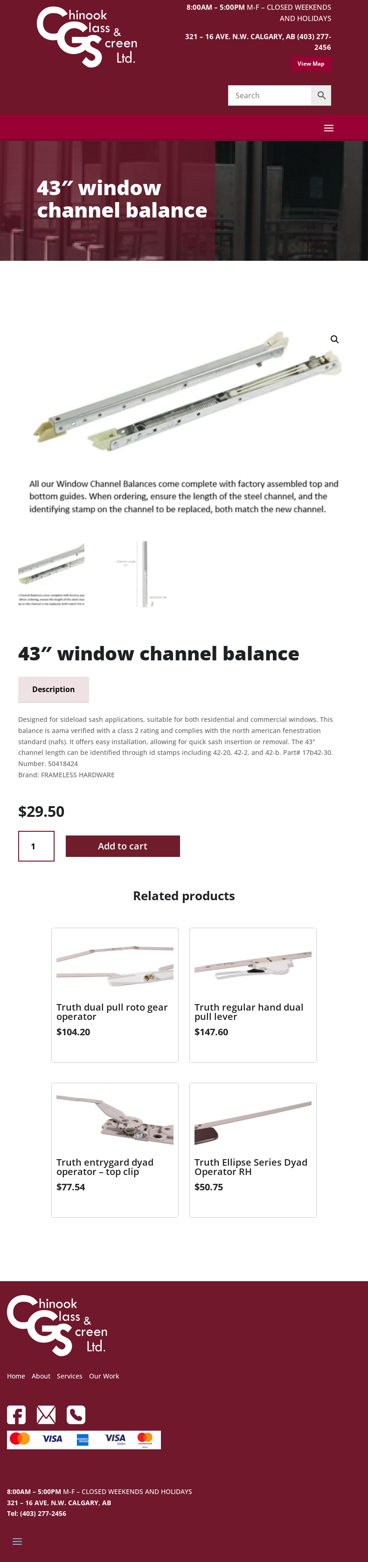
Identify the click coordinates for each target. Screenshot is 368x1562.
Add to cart (122, 846)
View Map (311, 64)
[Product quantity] (36, 846)
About (41, 1376)
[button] (334, 339)
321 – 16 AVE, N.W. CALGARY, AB (59, 1502)
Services (70, 1376)
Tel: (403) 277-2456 (36, 1513)
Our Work (104, 1376)
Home (16, 1376)
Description (53, 689)
